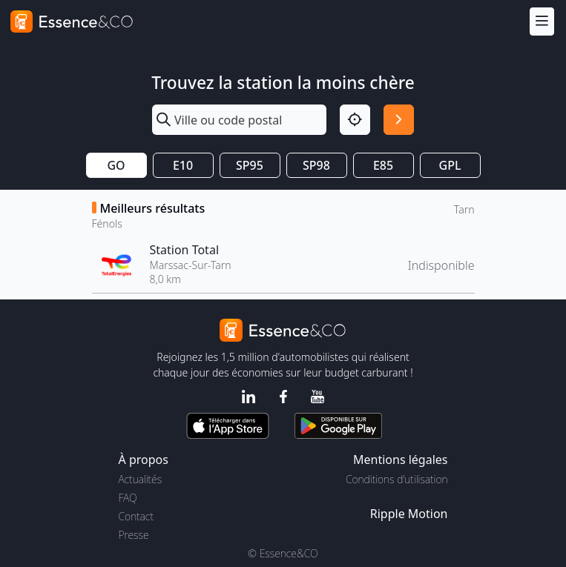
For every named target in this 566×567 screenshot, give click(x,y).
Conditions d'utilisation (397, 479)
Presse (134, 535)
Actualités (140, 479)
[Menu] (542, 21)
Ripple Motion (409, 513)
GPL (450, 165)
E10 (183, 165)
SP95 (249, 165)
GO (116, 165)
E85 (383, 165)
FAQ (128, 498)
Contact (136, 516)
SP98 (316, 165)
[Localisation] (355, 120)
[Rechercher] (399, 120)
